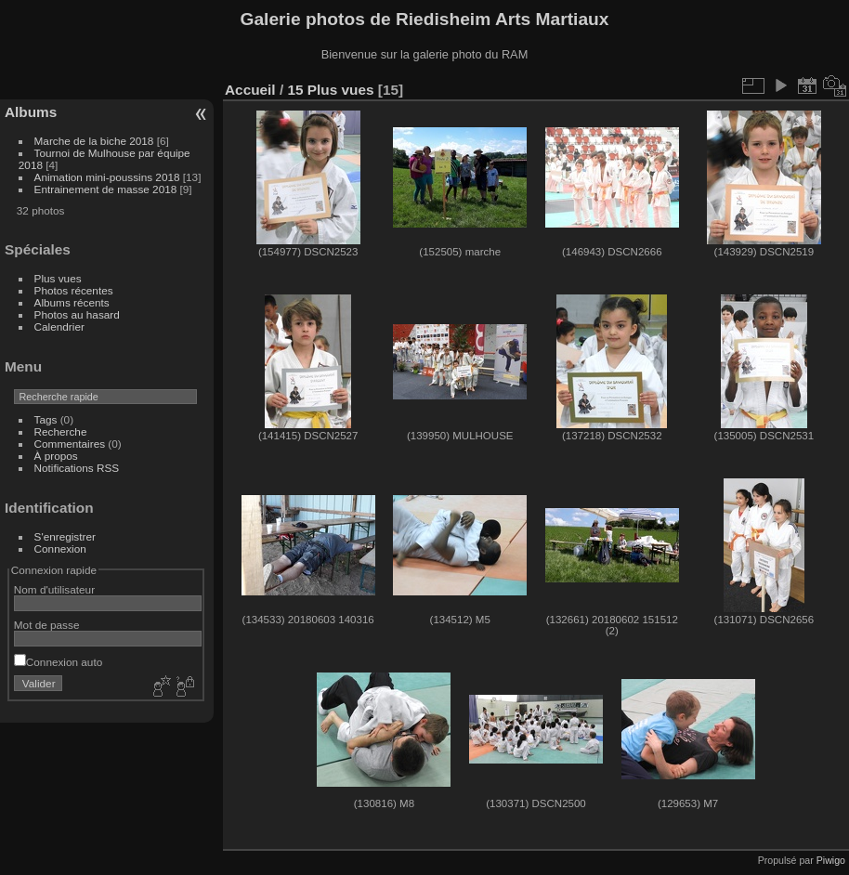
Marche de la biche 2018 (94, 141)
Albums (31, 112)
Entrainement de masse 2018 (105, 189)
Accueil (250, 90)
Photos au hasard (77, 314)
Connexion (60, 548)
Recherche (60, 431)
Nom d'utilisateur (54, 589)
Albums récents (72, 302)
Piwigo (830, 860)
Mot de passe (47, 625)
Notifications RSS (77, 468)
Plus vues (58, 278)
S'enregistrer (65, 536)
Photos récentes (73, 290)
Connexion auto (58, 662)
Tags (46, 419)
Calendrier (59, 326)
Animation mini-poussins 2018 (107, 177)
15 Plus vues (330, 90)
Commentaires (70, 444)
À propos (56, 456)
